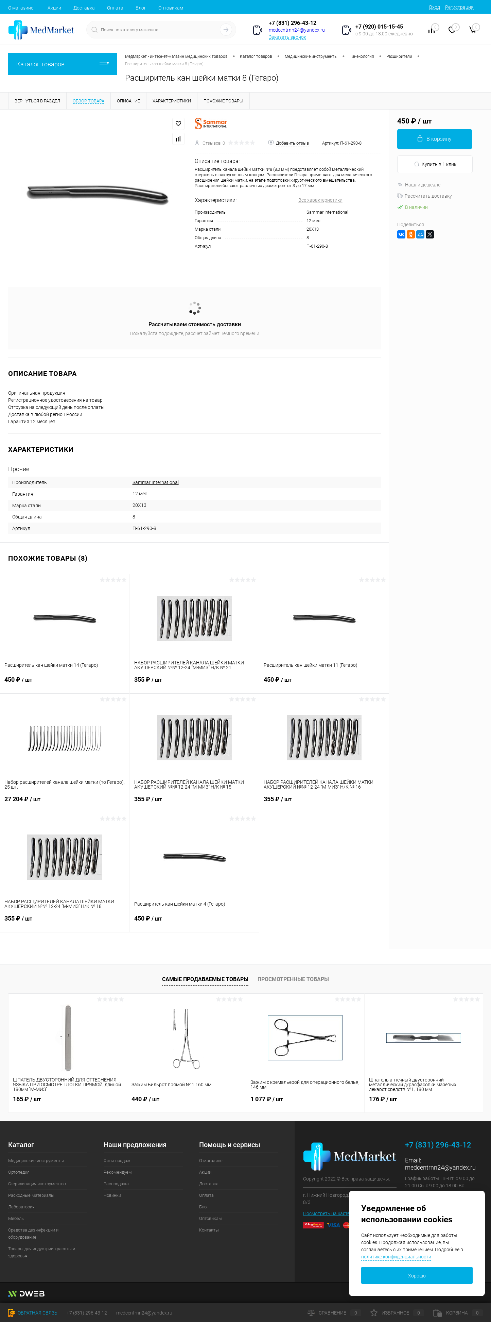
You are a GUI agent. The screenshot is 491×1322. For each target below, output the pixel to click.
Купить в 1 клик (435, 164)
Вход (434, 7)
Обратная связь (32, 1313)
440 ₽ (145, 1099)
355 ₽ (194, 684)
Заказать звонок (287, 37)
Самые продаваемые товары (205, 979)
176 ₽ (383, 1099)
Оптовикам (170, 8)
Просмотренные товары (293, 979)
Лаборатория (21, 1206)
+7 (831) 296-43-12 (292, 23)
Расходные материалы (31, 1195)
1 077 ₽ (266, 1099)
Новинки (112, 1195)
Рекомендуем (118, 1172)
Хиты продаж (117, 1160)
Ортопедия (19, 1172)
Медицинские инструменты (36, 1160)
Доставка (84, 8)
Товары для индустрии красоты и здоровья (41, 1252)
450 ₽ (64, 684)
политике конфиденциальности (396, 1256)
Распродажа (116, 1183)
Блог (141, 8)
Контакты (209, 1230)
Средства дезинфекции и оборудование (33, 1233)
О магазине (20, 8)
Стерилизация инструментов (37, 1183)
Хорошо (417, 1275)
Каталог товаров (62, 64)
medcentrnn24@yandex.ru (297, 30)
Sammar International (327, 212)
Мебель (16, 1218)
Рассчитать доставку (424, 196)
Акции (54, 8)
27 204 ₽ (64, 803)
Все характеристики (320, 200)
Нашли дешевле (418, 184)
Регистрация (459, 7)
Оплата (115, 8)
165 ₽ (27, 1099)
